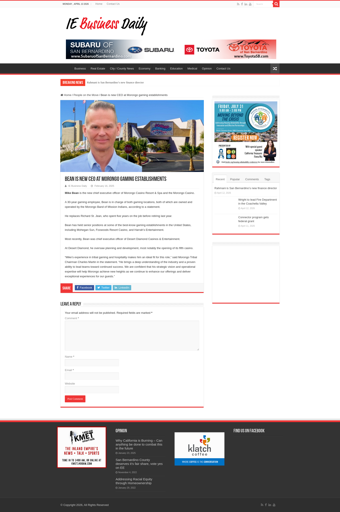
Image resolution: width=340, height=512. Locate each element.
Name (69, 356)
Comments (252, 179)
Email (69, 370)
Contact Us (113, 3)
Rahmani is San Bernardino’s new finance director (115, 82)
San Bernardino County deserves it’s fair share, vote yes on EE (139, 463)
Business (80, 68)
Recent (220, 179)
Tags (267, 179)
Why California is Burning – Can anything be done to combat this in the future (139, 444)
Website (70, 383)
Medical (192, 68)
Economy (144, 68)
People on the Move (86, 95)
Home (98, 3)
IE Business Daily (77, 186)
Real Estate (98, 68)
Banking (160, 68)
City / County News (122, 68)
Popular (235, 179)
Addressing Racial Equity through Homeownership (134, 481)
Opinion (207, 68)
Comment (72, 318)
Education (176, 68)
